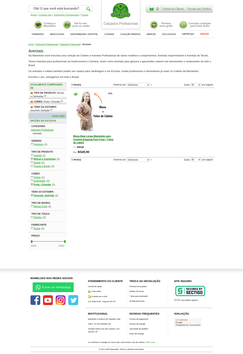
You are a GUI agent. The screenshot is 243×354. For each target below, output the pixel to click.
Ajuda (34, 15)
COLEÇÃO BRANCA (130, 34)
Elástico (38, 217)
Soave (37, 228)
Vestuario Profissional (70, 44)
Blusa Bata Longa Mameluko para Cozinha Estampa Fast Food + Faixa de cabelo (93, 139)
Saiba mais (150, 342)
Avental (38, 155)
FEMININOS (38, 34)
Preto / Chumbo (42, 184)
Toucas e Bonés (42, 166)
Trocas (84, 15)
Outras (37, 177)
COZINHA (109, 34)
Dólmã (37, 162)
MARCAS (151, 34)
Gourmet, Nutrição (44, 195)
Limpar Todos (58, 116)
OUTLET (204, 34)
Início (31, 44)
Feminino (38, 144)
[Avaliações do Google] (187, 322)
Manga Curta (40, 206)
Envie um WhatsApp (53, 287)
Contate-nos (45, 15)
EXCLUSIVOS (169, 34)
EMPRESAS (188, 34)
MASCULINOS (57, 34)
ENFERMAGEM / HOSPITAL (84, 34)
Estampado (40, 181)
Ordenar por (119, 85)
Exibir (187, 85)
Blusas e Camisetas (45, 159)
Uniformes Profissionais (66, 15)
